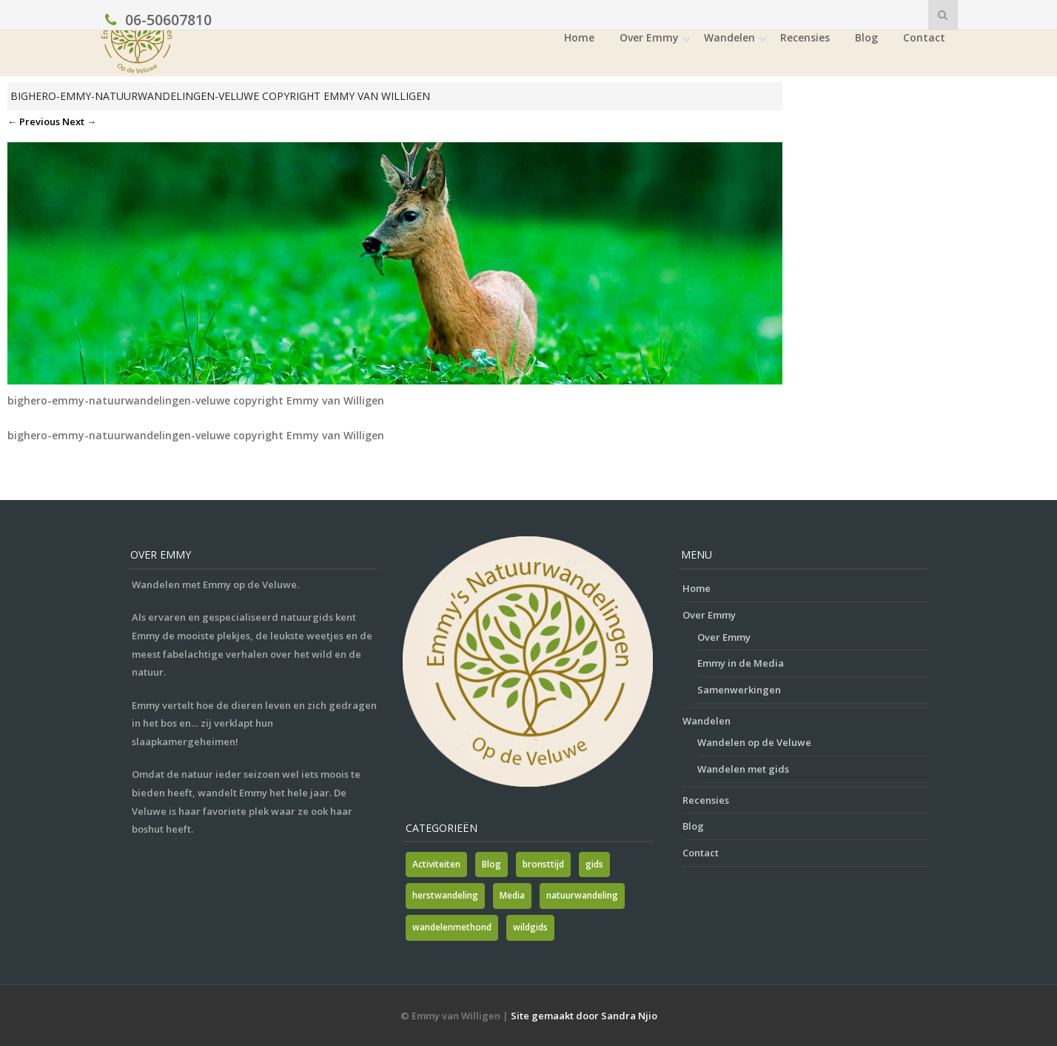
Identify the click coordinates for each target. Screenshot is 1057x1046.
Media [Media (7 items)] (512, 895)
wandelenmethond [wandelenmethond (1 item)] (451, 927)
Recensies (805, 37)
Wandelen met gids (743, 769)
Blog (866, 37)
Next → (79, 121)
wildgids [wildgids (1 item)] (530, 927)
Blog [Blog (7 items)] (491, 864)
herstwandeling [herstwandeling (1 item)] (445, 895)
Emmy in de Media (740, 663)
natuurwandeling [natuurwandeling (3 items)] (582, 895)
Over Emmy (649, 37)
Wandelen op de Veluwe (754, 742)
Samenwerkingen (739, 689)
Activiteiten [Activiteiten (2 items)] (436, 864)
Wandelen (729, 37)
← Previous (33, 121)
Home (579, 37)
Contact (924, 37)
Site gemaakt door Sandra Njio (584, 1015)
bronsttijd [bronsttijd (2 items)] (543, 864)
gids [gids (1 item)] (594, 864)
